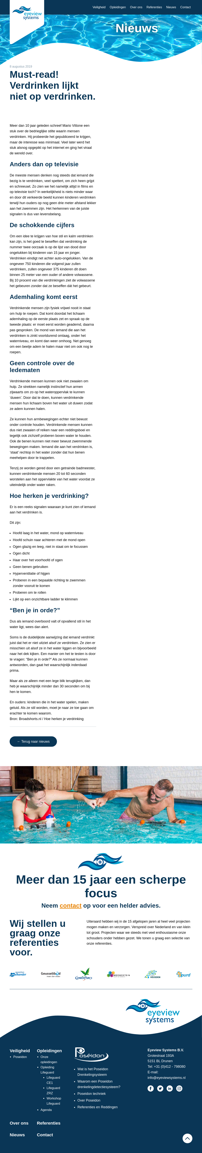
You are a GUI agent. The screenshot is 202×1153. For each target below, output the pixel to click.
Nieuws (171, 7)
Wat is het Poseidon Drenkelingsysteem (92, 1072)
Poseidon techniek (91, 1094)
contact (71, 905)
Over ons (136, 7)
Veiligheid (99, 7)
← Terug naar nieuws (33, 741)
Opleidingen (118, 7)
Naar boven (187, 1138)
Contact (185, 7)
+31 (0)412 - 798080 (169, 1067)
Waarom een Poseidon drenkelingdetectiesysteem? (98, 1084)
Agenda (46, 1110)
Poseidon (20, 1057)
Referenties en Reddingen (97, 1107)
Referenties (154, 7)
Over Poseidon (88, 1100)
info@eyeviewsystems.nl (166, 1078)
